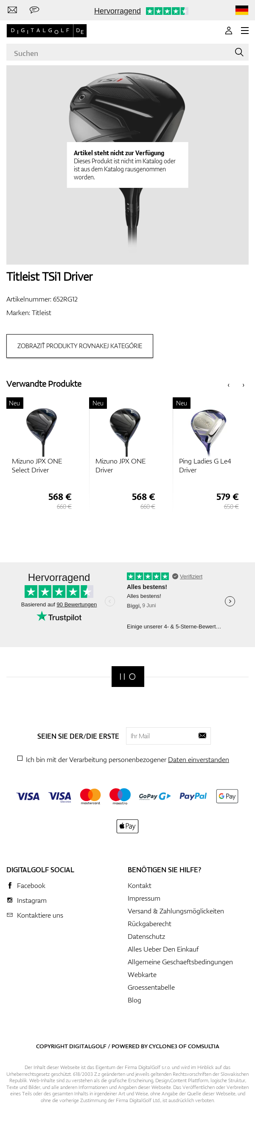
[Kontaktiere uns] (12, 10)
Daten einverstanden (198, 759)
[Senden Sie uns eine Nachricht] (34, 10)
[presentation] (228, 384)
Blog (134, 1000)
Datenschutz (146, 936)
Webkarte (142, 974)
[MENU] (245, 30)
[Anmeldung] (228, 30)
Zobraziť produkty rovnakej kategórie (79, 346)
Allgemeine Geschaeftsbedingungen (180, 961)
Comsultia (203, 1046)
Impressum (144, 898)
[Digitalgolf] (128, 676)
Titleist (41, 312)
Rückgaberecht (149, 923)
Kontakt (139, 885)
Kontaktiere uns (40, 915)
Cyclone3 (163, 1046)
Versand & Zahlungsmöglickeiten (176, 911)
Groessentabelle (151, 987)
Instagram (32, 900)
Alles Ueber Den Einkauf (163, 949)
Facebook (31, 885)
